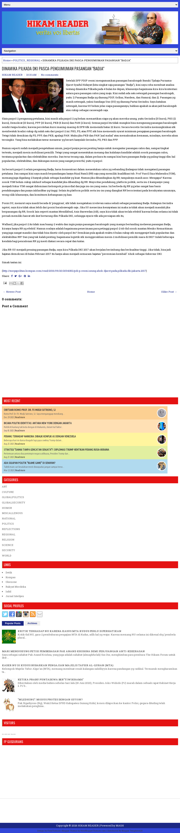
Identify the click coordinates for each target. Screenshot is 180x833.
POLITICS (19, 60)
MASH (120, 825)
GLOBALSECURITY (13, 502)
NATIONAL (9, 518)
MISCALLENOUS (12, 513)
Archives (32, 623)
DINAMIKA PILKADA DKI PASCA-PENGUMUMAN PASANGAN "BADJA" (53, 68)
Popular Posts (13, 623)
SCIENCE (7, 545)
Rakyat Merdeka (16, 586)
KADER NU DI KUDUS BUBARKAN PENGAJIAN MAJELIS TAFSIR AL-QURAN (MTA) (57, 665)
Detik (9, 572)
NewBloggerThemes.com (93, 830)
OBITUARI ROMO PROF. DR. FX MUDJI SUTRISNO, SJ (30, 409)
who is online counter (6, 734)
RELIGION (8, 539)
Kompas (11, 577)
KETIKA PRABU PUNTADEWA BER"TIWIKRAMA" (50, 679)
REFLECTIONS (11, 529)
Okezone (11, 582)
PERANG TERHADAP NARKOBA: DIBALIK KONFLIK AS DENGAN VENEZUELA (40, 436)
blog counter (13, 734)
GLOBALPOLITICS (13, 497)
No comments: (50, 74)
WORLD (6, 555)
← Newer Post (12, 291)
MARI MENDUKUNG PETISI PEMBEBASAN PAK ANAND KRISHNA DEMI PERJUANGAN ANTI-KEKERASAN (73, 651)
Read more (20, 417)
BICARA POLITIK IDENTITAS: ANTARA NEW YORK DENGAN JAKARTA (38, 423)
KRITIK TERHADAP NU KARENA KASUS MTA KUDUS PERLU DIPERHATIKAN (69, 631)
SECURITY (8, 550)
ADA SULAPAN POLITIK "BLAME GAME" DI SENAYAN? (29, 462)
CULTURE (8, 492)
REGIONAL (33, 60)
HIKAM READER (88, 825)
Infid (8, 591)
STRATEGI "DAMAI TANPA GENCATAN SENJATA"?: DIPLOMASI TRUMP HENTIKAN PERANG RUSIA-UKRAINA (56, 449)
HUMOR (7, 508)
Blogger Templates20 (132, 830)
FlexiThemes (54, 830)
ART (4, 486)
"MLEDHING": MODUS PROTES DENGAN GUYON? (50, 699)
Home (7, 60)
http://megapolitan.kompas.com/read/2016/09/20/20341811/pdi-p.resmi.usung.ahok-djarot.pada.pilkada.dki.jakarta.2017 (74, 270)
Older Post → (169, 291)
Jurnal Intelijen (15, 596)
